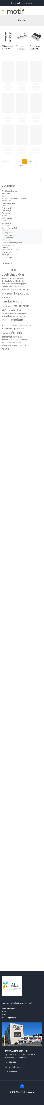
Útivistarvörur (7, 252)
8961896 (12, 1062)
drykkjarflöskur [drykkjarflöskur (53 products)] (8, 284)
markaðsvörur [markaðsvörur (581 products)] (13, 301)
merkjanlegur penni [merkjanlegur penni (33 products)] (20, 316)
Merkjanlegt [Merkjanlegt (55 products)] (21, 313)
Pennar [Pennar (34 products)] (20, 325)
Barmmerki (6, 193)
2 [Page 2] (18, 161)
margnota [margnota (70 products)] (6, 297)
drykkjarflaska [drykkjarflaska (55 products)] (18, 281)
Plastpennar (8, 238)
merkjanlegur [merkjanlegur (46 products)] (7, 316)
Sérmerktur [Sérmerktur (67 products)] (17, 337)
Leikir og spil (7, 218)
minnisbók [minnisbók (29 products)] (13, 325)
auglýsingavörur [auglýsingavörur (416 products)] (13, 274)
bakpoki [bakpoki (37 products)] (5, 278)
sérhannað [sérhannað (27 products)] (5, 333)
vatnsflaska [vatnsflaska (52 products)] (6, 346)
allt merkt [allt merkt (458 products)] (9, 270)
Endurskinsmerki (8, 1008)
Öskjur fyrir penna (10, 235)
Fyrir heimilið (7, 208)
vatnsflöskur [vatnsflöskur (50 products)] (17, 346)
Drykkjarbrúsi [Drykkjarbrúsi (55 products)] (7, 281)
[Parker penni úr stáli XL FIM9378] (36, 37)
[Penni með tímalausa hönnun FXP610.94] (22, 37)
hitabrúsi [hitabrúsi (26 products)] (21, 286)
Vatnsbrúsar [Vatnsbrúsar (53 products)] (7, 342)
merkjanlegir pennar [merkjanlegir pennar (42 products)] (9, 313)
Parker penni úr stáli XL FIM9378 (35, 47)
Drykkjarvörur (7, 201)
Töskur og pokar (8, 245)
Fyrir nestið (6, 211)
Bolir (4, 196)
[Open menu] (3, 10)
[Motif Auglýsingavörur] (13, 10)
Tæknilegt (6, 247)
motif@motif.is (15, 1067)
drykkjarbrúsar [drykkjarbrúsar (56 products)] (21, 278)
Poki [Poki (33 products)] (29, 325)
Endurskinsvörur (8, 203)
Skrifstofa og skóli (9, 228)
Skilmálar (13, 1072)
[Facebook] (22, 1086)
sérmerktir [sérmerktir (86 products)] (7, 337)
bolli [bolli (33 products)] (9, 278)
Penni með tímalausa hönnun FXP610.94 (20, 47)
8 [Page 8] (15, 166)
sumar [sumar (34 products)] (21, 329)
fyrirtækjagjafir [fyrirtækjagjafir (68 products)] (20, 284)
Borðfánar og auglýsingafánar (14, 198)
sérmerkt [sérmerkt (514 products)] (16, 333)
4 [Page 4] (30, 161)
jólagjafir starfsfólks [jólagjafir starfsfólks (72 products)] (11, 289)
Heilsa (4, 216)
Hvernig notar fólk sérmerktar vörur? (17, 1003)
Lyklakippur (6, 220)
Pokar (4, 1015)
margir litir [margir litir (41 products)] (25, 294)
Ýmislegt (5, 255)
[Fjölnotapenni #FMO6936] (8, 37)
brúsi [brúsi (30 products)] (13, 278)
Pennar (6, 230)
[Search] (22, 179)
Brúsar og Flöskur (9, 1018)
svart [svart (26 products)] (25, 329)
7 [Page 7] (9, 166)
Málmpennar (8, 233)
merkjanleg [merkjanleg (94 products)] (7, 306)
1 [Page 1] (13, 161)
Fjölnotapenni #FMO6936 (7, 47)
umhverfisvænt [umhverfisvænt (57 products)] (21, 340)
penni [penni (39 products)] (25, 325)
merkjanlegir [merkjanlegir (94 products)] (15, 310)
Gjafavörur (6, 213)
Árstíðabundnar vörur (10, 191)
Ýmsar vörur (7, 257)
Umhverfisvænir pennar (12, 243)
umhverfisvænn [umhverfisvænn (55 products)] (8, 340)
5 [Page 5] (36, 161)
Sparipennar (8, 240)
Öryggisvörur (7, 225)
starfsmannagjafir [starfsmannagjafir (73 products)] (10, 328)
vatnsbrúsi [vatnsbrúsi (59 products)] (16, 342)
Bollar (4, 1012)
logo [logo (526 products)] (17, 293)
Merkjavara (6, 223)
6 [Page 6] (4, 166)
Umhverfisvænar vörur (11, 250)
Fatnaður (5, 206)
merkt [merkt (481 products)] (6, 320)
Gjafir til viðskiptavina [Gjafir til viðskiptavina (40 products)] (10, 286)
